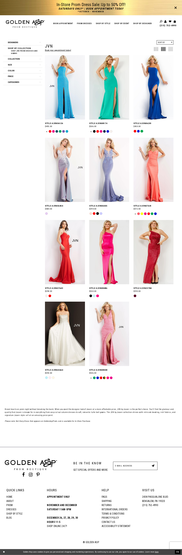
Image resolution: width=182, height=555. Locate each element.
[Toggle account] (165, 22)
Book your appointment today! (58, 50)
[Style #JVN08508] (109, 334)
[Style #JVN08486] (109, 252)
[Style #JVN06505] (109, 170)
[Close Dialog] (4, 552)
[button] (22, 42)
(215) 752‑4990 (168, 25)
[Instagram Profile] (30, 475)
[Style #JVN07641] (153, 170)
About (10, 501)
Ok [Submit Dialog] (177, 552)
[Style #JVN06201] (153, 87)
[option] (50, 131)
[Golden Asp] (25, 23)
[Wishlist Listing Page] (170, 22)
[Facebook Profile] (23, 475)
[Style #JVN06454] (65, 170)
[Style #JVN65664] (65, 334)
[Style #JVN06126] (65, 87)
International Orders (115, 509)
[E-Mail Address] (135, 466)
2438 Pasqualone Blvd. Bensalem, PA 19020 (155, 498)
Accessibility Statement (116, 526)
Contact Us (108, 522)
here (157, 552)
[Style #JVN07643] (65, 252)
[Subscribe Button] (153, 465)
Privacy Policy (110, 517)
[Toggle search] (161, 22)
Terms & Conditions (113, 513)
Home (9, 496)
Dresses (11, 509)
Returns (107, 505)
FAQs (104, 496)
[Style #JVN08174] (109, 87)
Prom (9, 505)
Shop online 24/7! (57, 526)
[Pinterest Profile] (38, 475)
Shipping (107, 501)
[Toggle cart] (175, 22)
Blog (9, 517)
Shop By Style (14, 513)
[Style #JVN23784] (153, 252)
